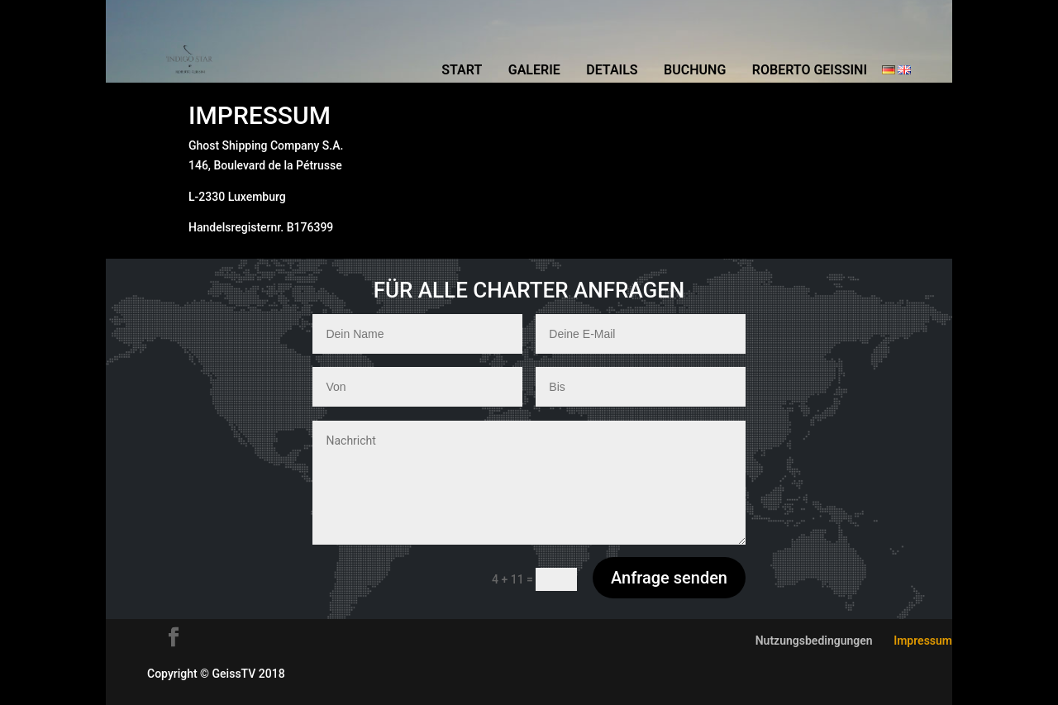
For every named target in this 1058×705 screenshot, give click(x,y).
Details (611, 71)
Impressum (923, 640)
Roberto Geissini (809, 71)
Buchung (695, 71)
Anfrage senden (669, 578)
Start (461, 71)
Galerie (534, 71)
